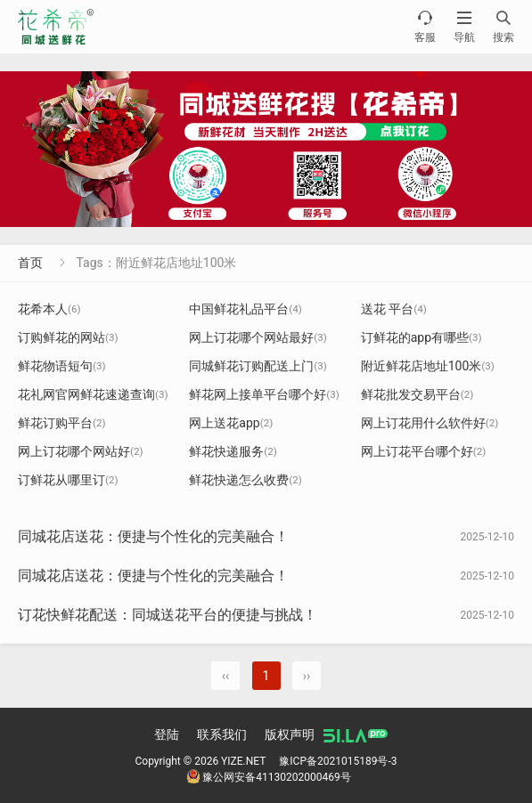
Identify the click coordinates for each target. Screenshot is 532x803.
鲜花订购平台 (62, 423)
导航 (464, 26)
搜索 (503, 26)
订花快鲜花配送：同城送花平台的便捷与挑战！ (167, 614)
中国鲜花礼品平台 (245, 309)
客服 (425, 26)
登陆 (166, 734)
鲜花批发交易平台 (417, 394)
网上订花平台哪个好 (424, 451)
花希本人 (49, 309)
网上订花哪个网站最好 (258, 337)
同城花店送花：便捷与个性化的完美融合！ (153, 536)
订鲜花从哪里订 (68, 480)
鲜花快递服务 (233, 451)
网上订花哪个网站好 (80, 451)
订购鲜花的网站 (68, 337)
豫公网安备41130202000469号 (268, 777)
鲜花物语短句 (62, 366)
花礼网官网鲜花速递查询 (93, 394)
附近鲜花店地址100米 (428, 366)
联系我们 (222, 734)
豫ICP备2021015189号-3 (338, 761)
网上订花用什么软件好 (430, 423)
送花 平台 (394, 309)
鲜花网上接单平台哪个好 (264, 394)
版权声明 (290, 734)
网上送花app (231, 423)
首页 (30, 263)
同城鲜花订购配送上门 (258, 366)
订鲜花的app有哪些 (421, 337)
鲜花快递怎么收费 (245, 480)
